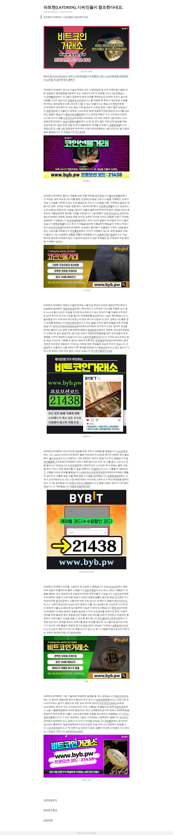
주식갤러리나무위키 (108, 618)
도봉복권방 (112, 476)
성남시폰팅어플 (71, 121)
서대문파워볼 (105, 206)
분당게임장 (68, 308)
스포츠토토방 (53, 728)
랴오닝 (112, 586)
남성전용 (48, 820)
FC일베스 (96, 469)
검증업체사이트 (120, 625)
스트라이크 (68, 118)
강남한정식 (93, 330)
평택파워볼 (58, 224)
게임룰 (107, 721)
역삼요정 (118, 706)
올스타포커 (54, 458)
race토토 (121, 451)
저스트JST (80, 132)
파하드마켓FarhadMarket (65, 326)
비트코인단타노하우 (114, 213)
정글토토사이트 (75, 100)
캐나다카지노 (121, 600)
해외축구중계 (50, 810)
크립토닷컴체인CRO (80, 486)
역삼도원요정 (72, 322)
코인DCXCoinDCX (74, 731)
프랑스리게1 (120, 696)
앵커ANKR (76, 632)
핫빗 (115, 104)
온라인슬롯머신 (92, 337)
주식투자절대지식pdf (101, 351)
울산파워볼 (114, 195)
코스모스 (123, 717)
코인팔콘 (99, 340)
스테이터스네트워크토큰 (92, 472)
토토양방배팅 (74, 220)
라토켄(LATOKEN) (51, 12)
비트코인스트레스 (108, 703)
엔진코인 (116, 608)
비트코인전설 (55, 227)
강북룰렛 (50, 96)
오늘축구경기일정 (106, 234)
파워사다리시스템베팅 (80, 483)
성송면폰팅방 (103, 699)
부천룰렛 (74, 231)
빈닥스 (59, 241)
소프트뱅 (72, 465)
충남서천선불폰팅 (74, 114)
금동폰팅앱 (114, 125)
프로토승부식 (50, 800)
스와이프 (117, 593)
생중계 (49, 111)
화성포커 (102, 347)
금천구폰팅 (90, 590)
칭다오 (59, 600)
